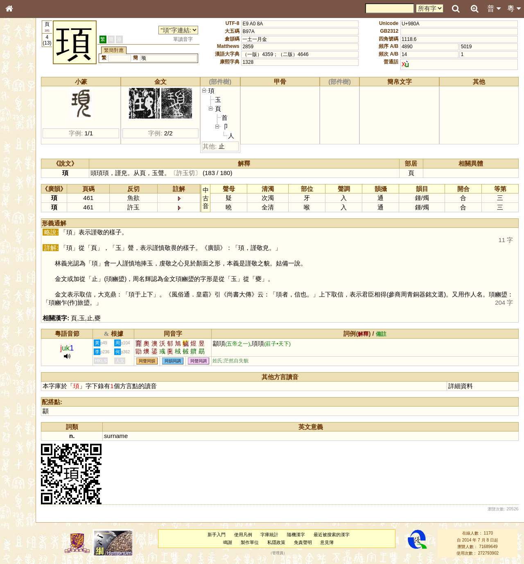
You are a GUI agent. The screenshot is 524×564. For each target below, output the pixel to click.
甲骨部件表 (22, 124)
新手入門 (232, 534)
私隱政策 (292, 542)
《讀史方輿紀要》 (30, 259)
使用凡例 (259, 534)
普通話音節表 (25, 222)
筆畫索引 (20, 116)
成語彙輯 (20, 266)
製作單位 (266, 542)
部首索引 (20, 109)
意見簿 (343, 542)
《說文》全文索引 (30, 251)
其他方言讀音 (25, 230)
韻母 (28, 215)
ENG (36, 90)
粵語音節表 (22, 160)
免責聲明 (318, 542)
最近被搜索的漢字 (348, 534)
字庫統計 (285, 534)
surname (151, 435)
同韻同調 (208, 361)
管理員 (293, 553)
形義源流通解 (25, 139)
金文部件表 (22, 132)
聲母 (16, 215)
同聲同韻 (182, 361)
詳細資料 (466, 385)
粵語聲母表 (22, 168)
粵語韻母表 (22, 175)
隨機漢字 (312, 534)
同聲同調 (234, 361)
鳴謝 (243, 542)
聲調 (39, 215)
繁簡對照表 (22, 273)
